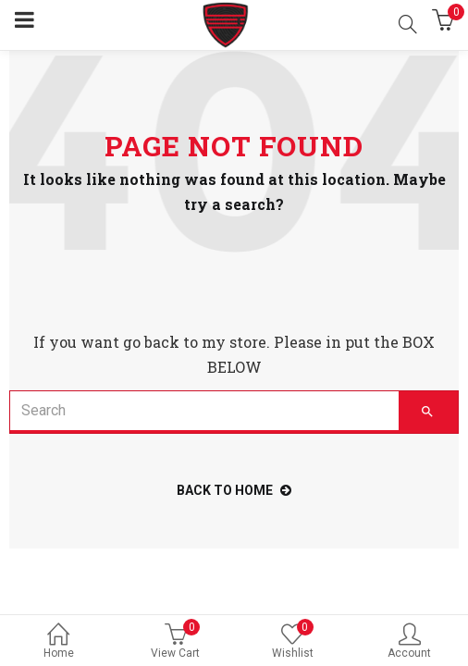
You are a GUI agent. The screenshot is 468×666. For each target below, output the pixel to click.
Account (410, 642)
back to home (234, 490)
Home (58, 642)
